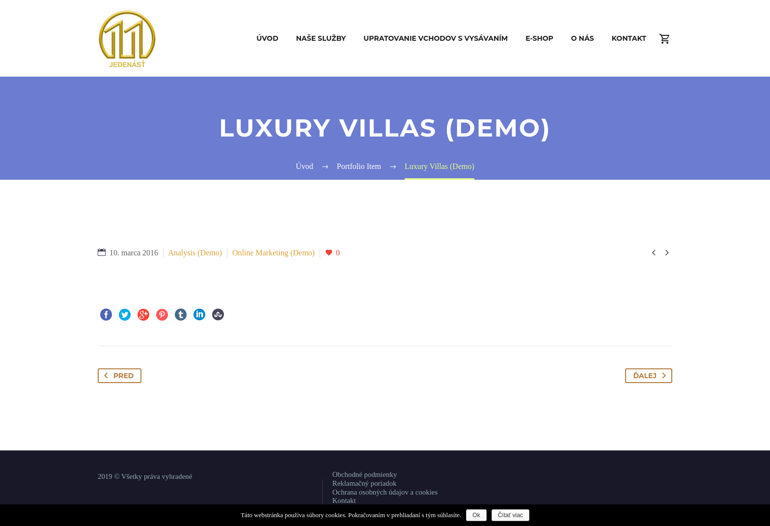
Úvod (267, 38)
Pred (117, 375)
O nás (582, 38)
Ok (476, 515)
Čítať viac (510, 515)
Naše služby (321, 38)
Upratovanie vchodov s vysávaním (435, 38)
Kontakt (629, 38)
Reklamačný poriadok (364, 483)
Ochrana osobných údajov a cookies (385, 492)
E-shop (539, 38)
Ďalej (651, 375)
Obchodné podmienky (364, 474)
